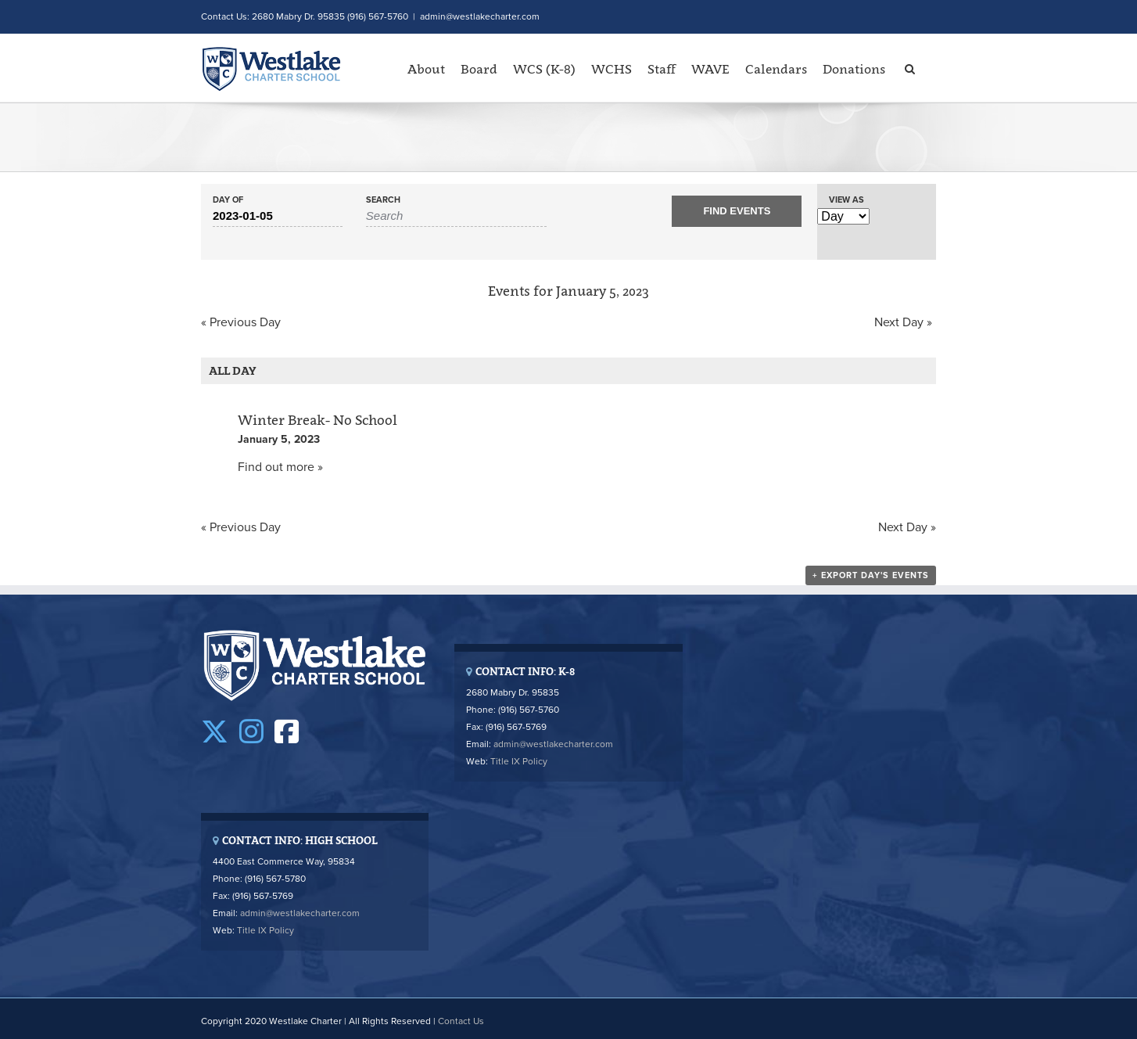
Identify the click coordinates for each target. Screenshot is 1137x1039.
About (426, 69)
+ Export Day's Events (870, 575)
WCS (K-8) (544, 69)
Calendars (776, 69)
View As (846, 200)
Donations (854, 69)
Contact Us (461, 1021)
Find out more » (280, 467)
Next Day (903, 322)
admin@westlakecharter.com (480, 16)
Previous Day (241, 322)
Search (383, 200)
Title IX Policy (518, 761)
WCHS (611, 69)
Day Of (228, 200)
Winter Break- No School (317, 420)
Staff (661, 69)
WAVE (710, 69)
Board (479, 69)
